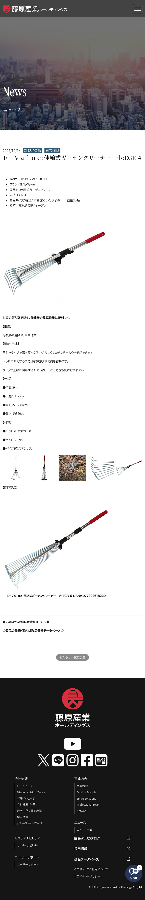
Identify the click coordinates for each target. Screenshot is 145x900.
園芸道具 (52, 150)
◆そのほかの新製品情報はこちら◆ (26, 622)
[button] (35, 8)
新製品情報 (32, 150)
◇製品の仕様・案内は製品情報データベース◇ (33, 630)
